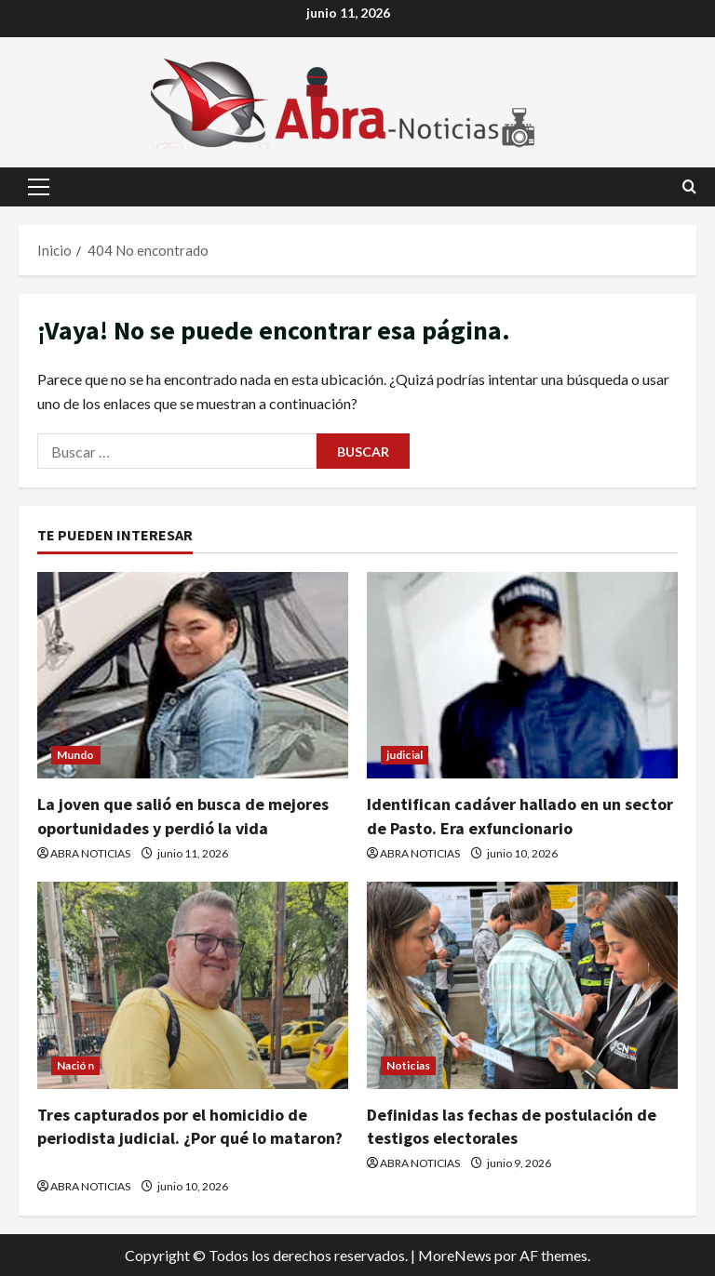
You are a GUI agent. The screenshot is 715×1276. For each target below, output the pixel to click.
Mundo (76, 755)
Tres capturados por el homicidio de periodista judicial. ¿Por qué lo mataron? (190, 1138)
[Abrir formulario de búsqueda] (689, 187)
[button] (39, 186)
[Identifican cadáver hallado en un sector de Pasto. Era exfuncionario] (522, 675)
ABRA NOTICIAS (90, 853)
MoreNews (455, 1255)
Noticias (408, 1065)
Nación (75, 1065)
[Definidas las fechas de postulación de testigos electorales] (522, 985)
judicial (404, 755)
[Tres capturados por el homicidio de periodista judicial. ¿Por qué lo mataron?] (192, 985)
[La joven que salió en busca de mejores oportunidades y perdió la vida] (192, 675)
